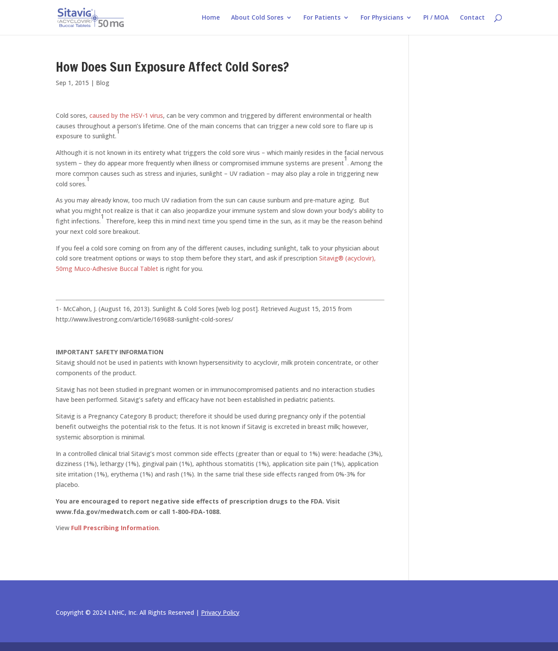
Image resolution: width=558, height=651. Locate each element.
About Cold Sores (257, 17)
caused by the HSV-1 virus (126, 115)
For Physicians (382, 17)
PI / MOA (436, 17)
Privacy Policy (220, 612)
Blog (102, 83)
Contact (472, 17)
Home (211, 17)
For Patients (321, 17)
